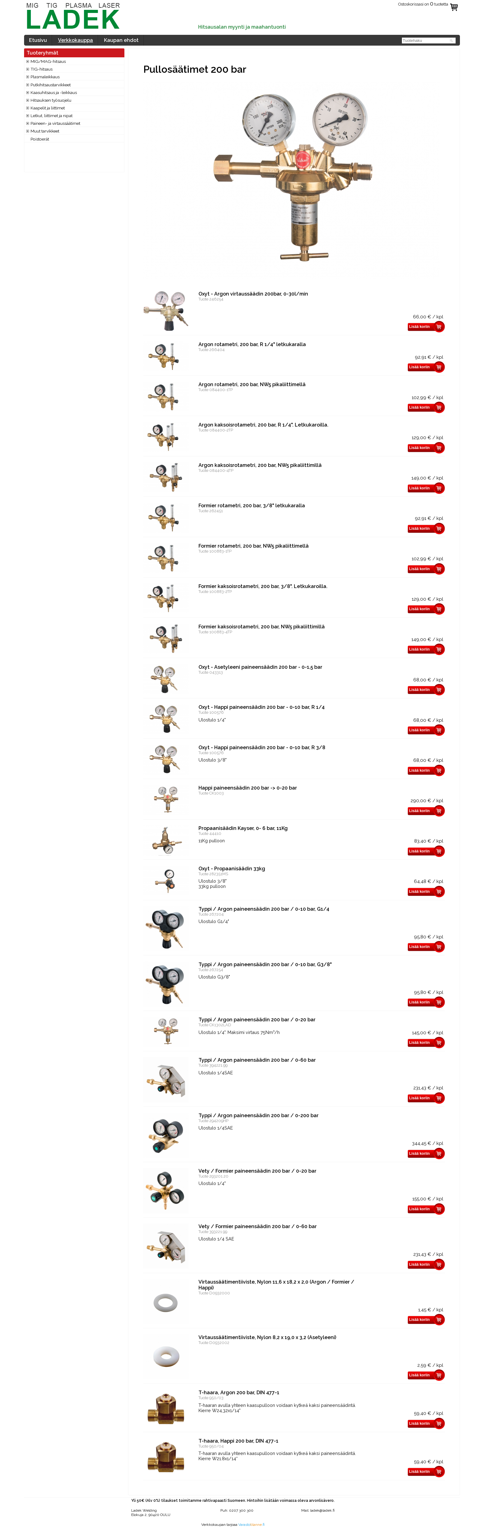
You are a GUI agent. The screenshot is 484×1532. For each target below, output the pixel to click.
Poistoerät (40, 139)
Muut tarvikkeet (45, 131)
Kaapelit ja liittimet (48, 107)
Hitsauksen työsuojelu (51, 100)
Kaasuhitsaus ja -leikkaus (54, 92)
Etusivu (38, 40)
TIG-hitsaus (41, 69)
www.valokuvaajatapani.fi (233, 1529)
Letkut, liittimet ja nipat (52, 115)
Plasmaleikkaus (45, 76)
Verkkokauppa (75, 40)
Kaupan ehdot (121, 40)
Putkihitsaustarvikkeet (51, 84)
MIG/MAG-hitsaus (48, 61)
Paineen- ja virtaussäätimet (55, 123)
